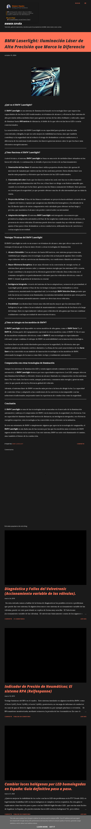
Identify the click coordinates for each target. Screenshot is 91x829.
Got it (52, 827)
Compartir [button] (80, 444)
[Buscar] (77, 3)
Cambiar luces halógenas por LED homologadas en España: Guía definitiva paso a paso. (45, 786)
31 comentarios (19, 619)
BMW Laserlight (17, 444)
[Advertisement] (45, 509)
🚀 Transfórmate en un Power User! (18, 19)
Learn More (42, 827)
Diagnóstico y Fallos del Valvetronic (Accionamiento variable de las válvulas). (40, 591)
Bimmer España (13, 23)
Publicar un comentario (22, 716)
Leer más (83, 619)
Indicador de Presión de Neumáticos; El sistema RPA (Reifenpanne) (38, 689)
